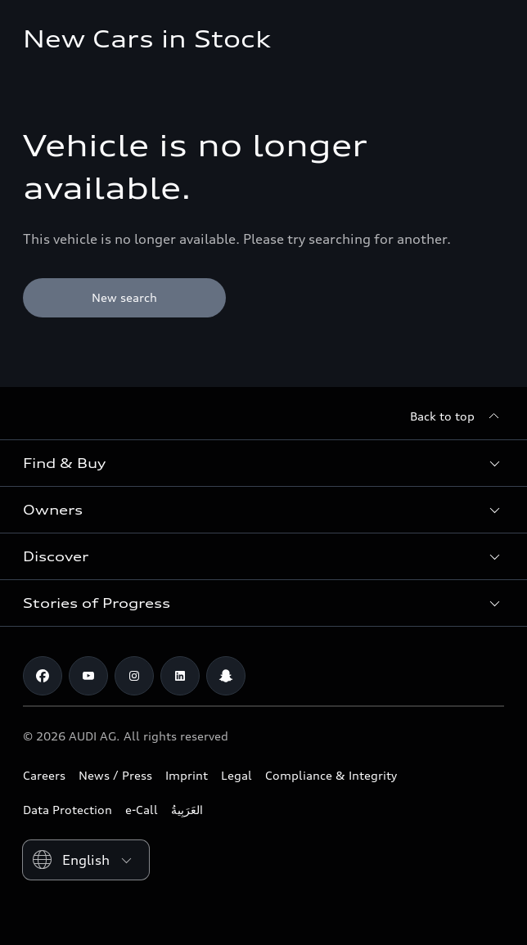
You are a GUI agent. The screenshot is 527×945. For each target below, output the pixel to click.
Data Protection (67, 810)
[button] (263, 463)
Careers (44, 775)
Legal (236, 775)
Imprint (186, 775)
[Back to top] (457, 416)
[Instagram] (134, 675)
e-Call (141, 810)
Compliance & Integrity (331, 775)
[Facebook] (42, 675)
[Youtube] (88, 675)
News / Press (115, 775)
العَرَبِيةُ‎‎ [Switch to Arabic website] (187, 810)
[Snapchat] (225, 675)
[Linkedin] (180, 675)
